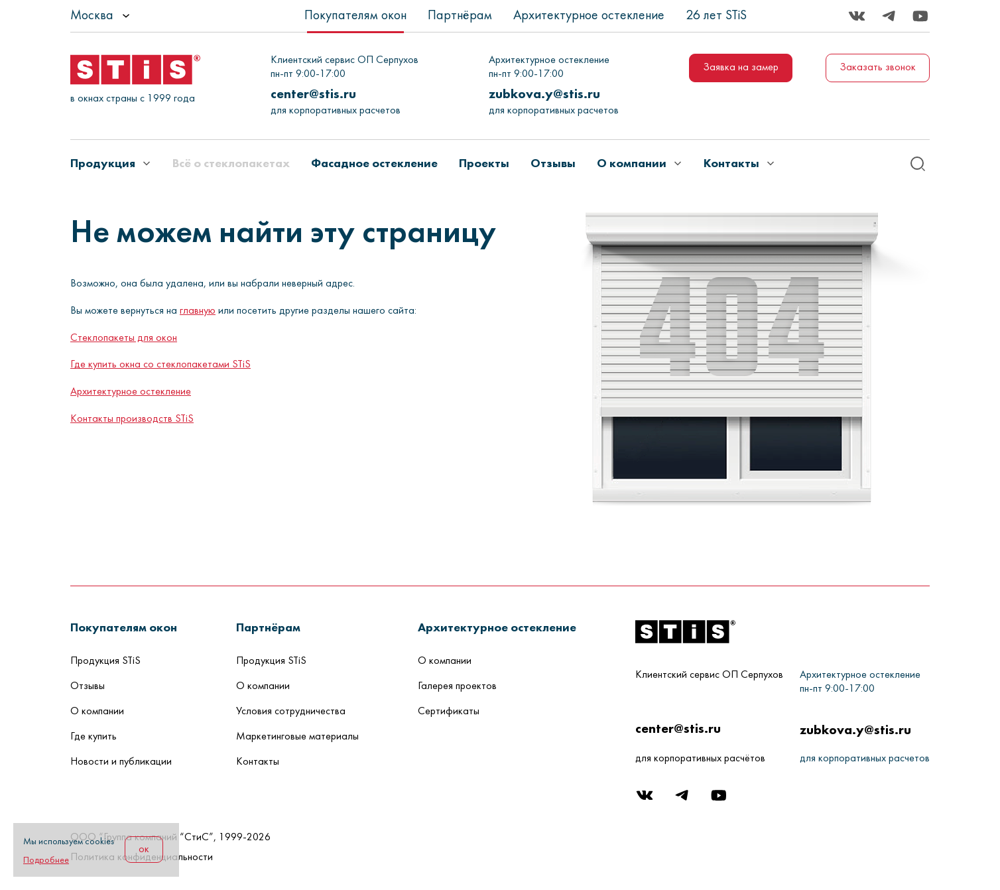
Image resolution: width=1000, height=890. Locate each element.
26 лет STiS (716, 16)
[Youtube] (920, 16)
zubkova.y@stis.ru (544, 93)
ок (144, 849)
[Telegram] (888, 16)
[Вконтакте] (856, 16)
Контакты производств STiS (132, 419)
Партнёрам (460, 16)
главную (198, 311)
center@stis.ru (313, 93)
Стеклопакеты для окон (123, 338)
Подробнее (46, 860)
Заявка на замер (741, 67)
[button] (123, 627)
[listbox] (136, 16)
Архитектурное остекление (588, 16)
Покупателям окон (355, 16)
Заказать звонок (878, 67)
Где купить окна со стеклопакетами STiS (160, 364)
